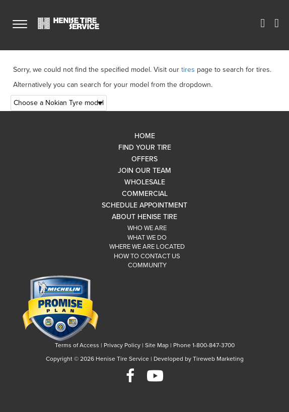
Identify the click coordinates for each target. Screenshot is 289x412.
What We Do (147, 238)
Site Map (157, 345)
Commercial (145, 193)
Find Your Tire (144, 147)
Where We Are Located (147, 247)
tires (188, 69)
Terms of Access (77, 345)
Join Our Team (144, 170)
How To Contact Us (147, 256)
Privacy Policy (122, 345)
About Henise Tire (144, 217)
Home (144, 136)
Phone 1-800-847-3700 (204, 345)
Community (147, 265)
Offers (144, 159)
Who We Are (147, 228)
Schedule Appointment (144, 205)
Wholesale (144, 182)
